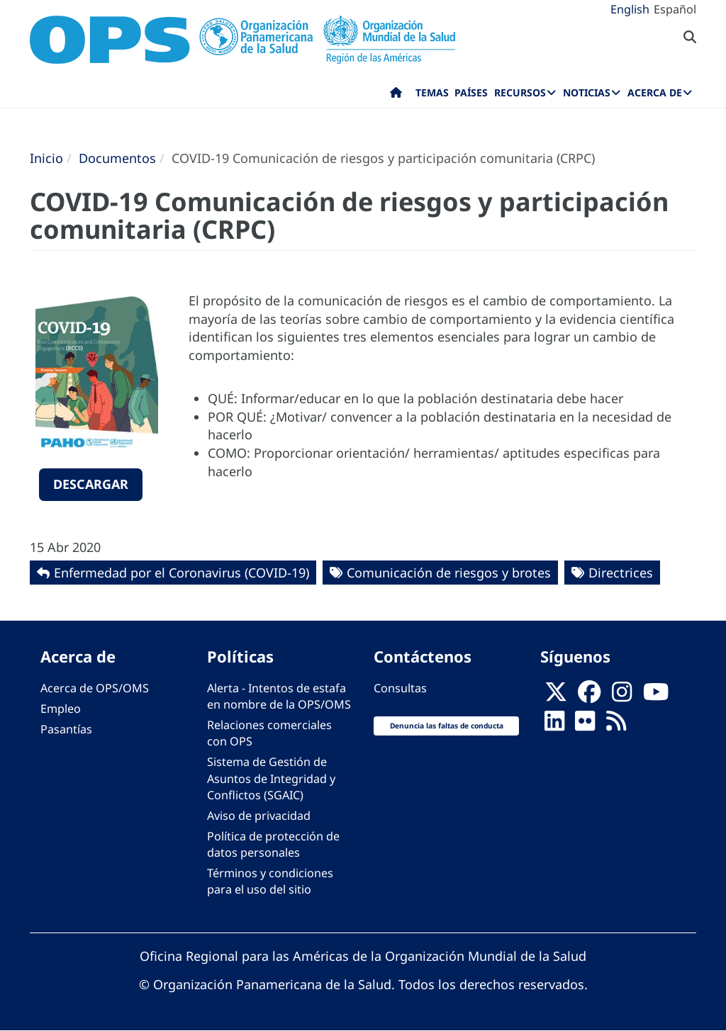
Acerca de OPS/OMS (94, 688)
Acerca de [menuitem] (654, 92)
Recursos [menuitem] (520, 92)
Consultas (400, 688)
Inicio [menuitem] (396, 95)
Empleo (60, 708)
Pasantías (66, 729)
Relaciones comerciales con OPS (269, 733)
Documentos (117, 158)
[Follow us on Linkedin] (554, 725)
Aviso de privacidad (259, 815)
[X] (555, 696)
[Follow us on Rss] (616, 725)
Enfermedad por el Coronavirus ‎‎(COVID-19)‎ (181, 572)
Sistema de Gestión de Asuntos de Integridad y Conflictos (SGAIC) (271, 778)
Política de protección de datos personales (273, 844)
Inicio (46, 158)
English (629, 9)
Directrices (620, 572)
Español (675, 9)
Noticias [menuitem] (586, 92)
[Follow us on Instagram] (622, 696)
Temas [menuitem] (432, 92)
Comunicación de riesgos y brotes (449, 572)
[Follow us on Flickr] (585, 725)
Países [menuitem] (471, 92)
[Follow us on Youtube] (656, 696)
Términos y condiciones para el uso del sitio (270, 881)
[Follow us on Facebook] (589, 696)
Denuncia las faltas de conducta (446, 726)
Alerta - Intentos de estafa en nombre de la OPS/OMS (279, 696)
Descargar (90, 483)
